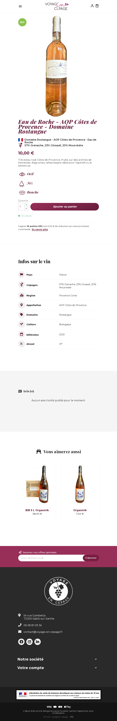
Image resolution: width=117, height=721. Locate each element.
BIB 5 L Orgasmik (37, 510)
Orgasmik (80, 510)
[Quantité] (21, 207)
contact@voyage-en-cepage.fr (43, 631)
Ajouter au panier (64, 206)
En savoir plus (40, 229)
